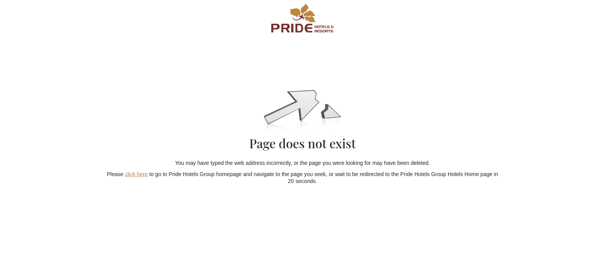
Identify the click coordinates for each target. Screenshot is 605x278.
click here (136, 174)
